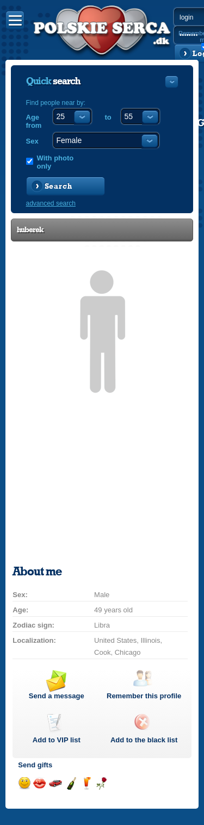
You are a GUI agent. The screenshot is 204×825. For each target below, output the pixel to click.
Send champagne (71, 783)
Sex (32, 141)
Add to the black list (144, 740)
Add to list (57, 740)
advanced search (51, 203)
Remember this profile (144, 696)
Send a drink (86, 783)
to (108, 117)
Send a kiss (39, 783)
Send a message (56, 696)
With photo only (55, 162)
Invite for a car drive (55, 783)
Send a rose (101, 783)
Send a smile (24, 783)
